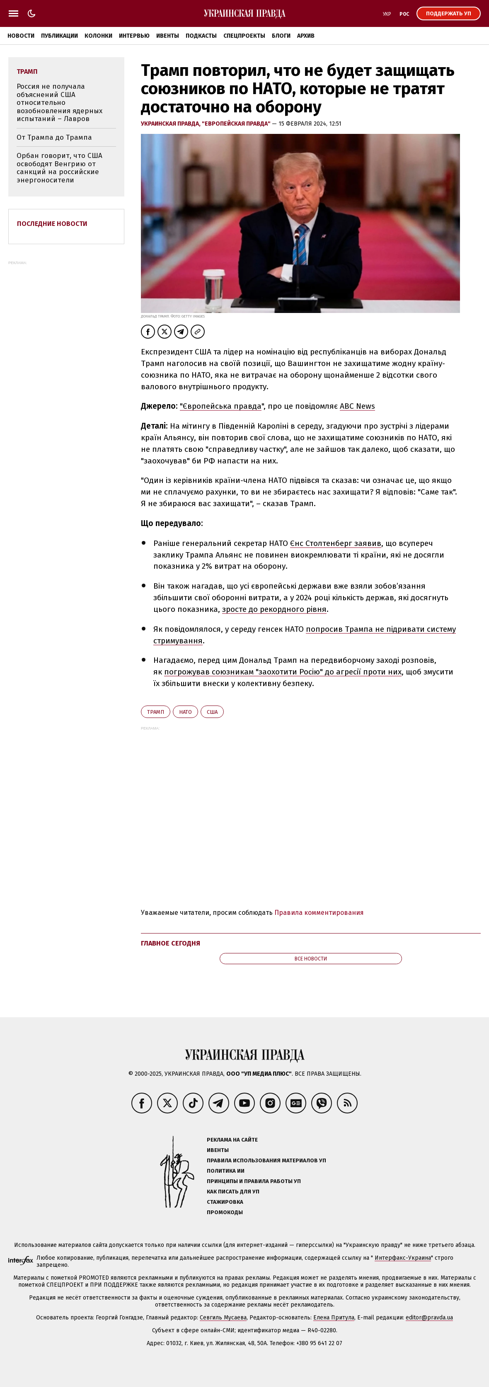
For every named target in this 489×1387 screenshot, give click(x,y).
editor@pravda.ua (429, 1317)
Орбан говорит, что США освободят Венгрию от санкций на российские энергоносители (59, 167)
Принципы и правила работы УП (254, 1181)
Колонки (98, 35)
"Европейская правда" (237, 123)
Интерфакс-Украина (403, 1257)
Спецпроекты (244, 35)
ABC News (357, 406)
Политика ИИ (225, 1171)
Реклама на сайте (232, 1140)
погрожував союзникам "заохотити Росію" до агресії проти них (283, 672)
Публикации (59, 35)
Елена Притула (333, 1317)
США (212, 712)
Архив (306, 35)
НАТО (185, 712)
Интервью (134, 35)
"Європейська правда (220, 406)
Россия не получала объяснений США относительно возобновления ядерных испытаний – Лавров (59, 102)
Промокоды (225, 1212)
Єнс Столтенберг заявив (335, 543)
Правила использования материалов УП (266, 1160)
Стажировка (225, 1202)
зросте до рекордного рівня (274, 609)
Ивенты (167, 35)
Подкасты (201, 35)
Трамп (155, 712)
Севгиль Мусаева (223, 1317)
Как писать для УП (233, 1191)
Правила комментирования (319, 913)
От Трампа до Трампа (54, 137)
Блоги (281, 35)
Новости (20, 35)
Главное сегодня (170, 943)
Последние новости (52, 224)
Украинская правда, (171, 123)
